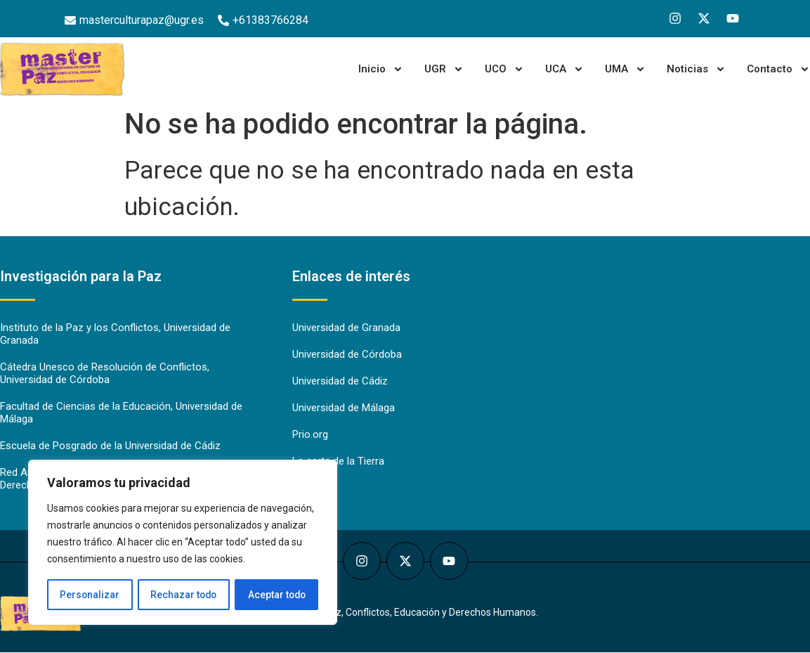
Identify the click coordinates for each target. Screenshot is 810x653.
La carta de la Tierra (338, 461)
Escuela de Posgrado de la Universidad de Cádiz (110, 446)
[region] (182, 542)
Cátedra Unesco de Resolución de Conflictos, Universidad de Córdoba (104, 374)
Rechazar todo (183, 594)
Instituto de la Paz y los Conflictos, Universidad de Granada (115, 334)
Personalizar (89, 594)
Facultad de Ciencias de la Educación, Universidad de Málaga (121, 413)
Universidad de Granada (346, 328)
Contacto (778, 69)
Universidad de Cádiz (340, 381)
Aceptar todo (276, 594)
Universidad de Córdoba (347, 355)
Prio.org (310, 435)
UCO (504, 69)
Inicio (380, 69)
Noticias (696, 69)
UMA (625, 69)
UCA (564, 69)
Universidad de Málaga (343, 408)
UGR (444, 69)
